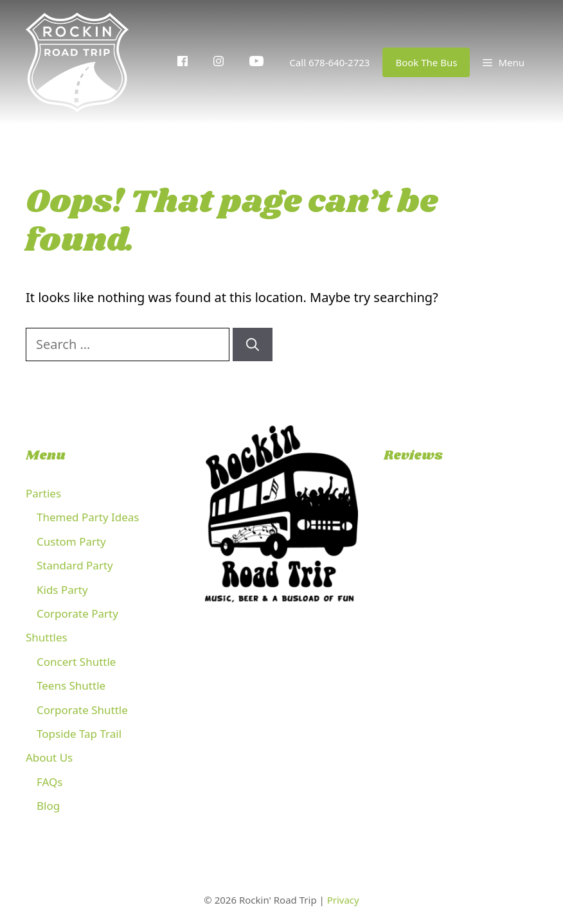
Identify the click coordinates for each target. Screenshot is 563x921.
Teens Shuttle (71, 685)
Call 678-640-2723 (329, 62)
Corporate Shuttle (82, 709)
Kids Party (62, 589)
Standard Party (75, 565)
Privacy (343, 899)
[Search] (253, 344)
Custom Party (71, 541)
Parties (43, 493)
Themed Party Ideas (88, 517)
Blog (48, 805)
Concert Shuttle (76, 661)
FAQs (49, 781)
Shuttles (46, 637)
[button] (503, 62)
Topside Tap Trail (79, 733)
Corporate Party (77, 613)
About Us (49, 757)
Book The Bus (426, 62)
